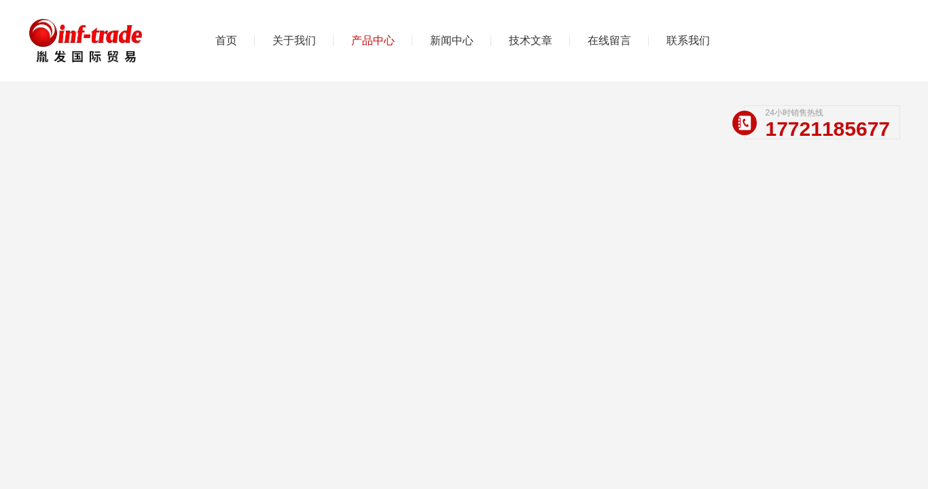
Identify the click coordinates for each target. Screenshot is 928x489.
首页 (226, 40)
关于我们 (294, 40)
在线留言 (609, 40)
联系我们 (688, 40)
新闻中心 (452, 40)
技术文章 (530, 40)
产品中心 (373, 40)
